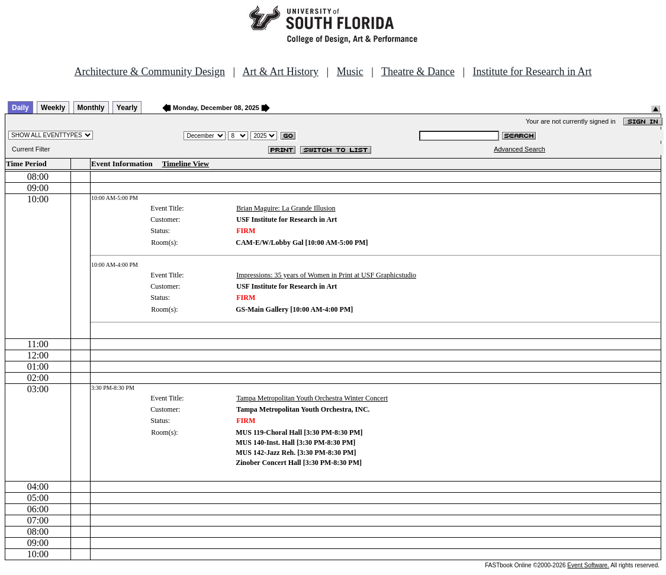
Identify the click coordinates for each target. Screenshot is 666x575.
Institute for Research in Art (532, 71)
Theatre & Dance (418, 71)
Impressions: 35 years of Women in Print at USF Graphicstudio (326, 275)
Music (350, 71)
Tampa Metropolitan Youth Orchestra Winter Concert (312, 398)
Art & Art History (281, 71)
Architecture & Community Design (150, 71)
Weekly (53, 108)
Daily (20, 108)
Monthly (91, 108)
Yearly (127, 108)
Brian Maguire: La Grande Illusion (285, 208)
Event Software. (588, 565)
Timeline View (186, 163)
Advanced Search (519, 149)
